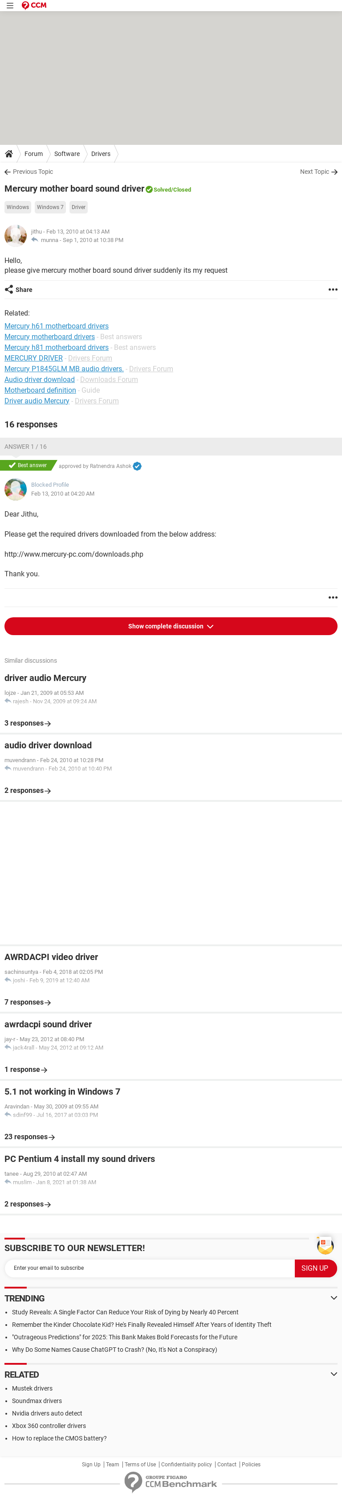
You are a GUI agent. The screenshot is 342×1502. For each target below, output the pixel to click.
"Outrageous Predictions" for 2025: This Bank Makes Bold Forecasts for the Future (124, 1337)
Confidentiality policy (186, 1464)
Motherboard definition (40, 390)
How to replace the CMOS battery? (59, 1438)
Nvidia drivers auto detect (47, 1413)
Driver (79, 207)
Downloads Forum (109, 379)
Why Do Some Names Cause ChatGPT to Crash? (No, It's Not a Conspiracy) (114, 1349)
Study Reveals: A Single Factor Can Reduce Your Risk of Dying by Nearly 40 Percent (125, 1312)
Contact (226, 1464)
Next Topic (314, 171)
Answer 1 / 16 (25, 446)
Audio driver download (39, 379)
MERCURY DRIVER (33, 358)
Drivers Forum (90, 358)
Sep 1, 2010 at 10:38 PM (93, 240)
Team (112, 1464)
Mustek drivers (32, 1388)
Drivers (100, 153)
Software (67, 153)
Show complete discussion (166, 626)
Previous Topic (33, 171)
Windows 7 (50, 207)
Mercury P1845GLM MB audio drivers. (64, 369)
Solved (162, 189)
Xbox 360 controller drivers (49, 1425)
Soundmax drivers (37, 1400)
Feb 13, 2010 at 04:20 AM (62, 493)
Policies (251, 1464)
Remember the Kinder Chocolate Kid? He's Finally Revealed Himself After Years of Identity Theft (142, 1324)
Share (24, 289)
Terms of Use (140, 1464)
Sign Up (91, 1464)
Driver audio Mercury (36, 401)
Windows (18, 207)
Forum (33, 153)
